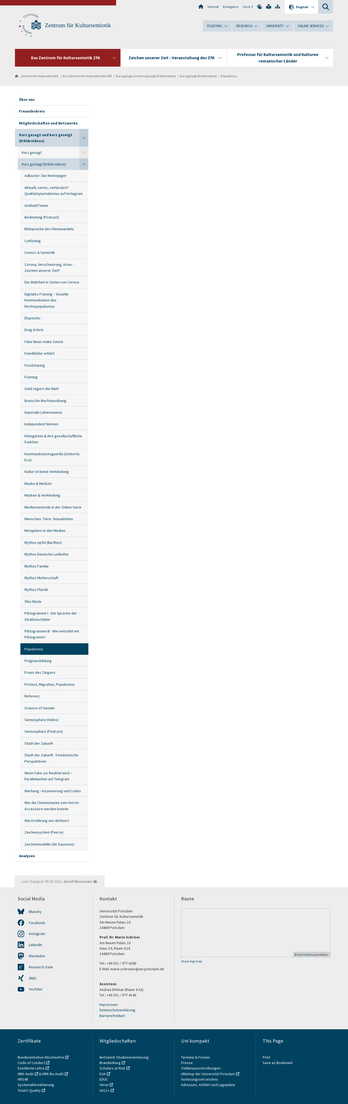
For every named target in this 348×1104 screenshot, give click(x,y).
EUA (103, 1073)
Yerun (104, 1084)
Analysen (27, 855)
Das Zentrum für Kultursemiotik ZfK (87, 76)
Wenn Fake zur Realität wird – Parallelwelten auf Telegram (48, 776)
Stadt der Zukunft (38, 743)
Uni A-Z (248, 7)
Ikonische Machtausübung (45, 400)
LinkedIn (35, 944)
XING (32, 978)
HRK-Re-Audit (53, 1073)
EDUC (104, 1079)
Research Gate (41, 967)
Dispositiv (32, 318)
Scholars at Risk (112, 1068)
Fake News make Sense (43, 341)
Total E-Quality (29, 1090)
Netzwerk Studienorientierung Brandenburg (124, 1060)
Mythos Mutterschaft (41, 577)
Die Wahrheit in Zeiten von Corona (51, 282)
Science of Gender (39, 708)
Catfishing (32, 240)
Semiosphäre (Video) (41, 719)
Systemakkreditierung (36, 1084)
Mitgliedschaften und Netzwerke (48, 123)
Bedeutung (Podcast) (41, 217)
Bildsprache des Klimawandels (49, 228)
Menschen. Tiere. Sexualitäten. (49, 518)
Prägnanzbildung (38, 660)
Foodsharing (34, 365)
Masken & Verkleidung (42, 495)
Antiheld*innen (36, 205)
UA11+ (105, 1090)
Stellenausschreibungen (200, 1068)
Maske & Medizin (38, 483)
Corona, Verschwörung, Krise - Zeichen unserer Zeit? (49, 267)
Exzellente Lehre (31, 1068)
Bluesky (35, 911)
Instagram (37, 933)
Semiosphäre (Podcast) (43, 731)
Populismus (229, 76)
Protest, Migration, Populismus (49, 684)
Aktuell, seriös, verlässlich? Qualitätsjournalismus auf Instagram (53, 190)
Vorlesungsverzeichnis (200, 1079)
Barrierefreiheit (112, 1015)
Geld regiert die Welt (41, 388)
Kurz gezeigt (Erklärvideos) (198, 76)
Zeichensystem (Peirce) (43, 832)
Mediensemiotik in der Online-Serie (53, 507)
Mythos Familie (36, 566)
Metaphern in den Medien (45, 530)
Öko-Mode (33, 601)
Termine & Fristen (195, 1057)
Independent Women (41, 424)
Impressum (109, 1004)
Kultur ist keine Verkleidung (46, 471)
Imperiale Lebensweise (43, 412)
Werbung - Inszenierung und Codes (52, 790)
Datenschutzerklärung (117, 1010)
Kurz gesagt (32, 152)
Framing (31, 377)
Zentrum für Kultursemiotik (78, 25)
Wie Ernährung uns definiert (46, 820)
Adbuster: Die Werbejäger (45, 175)
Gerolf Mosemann (78, 881)
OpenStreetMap (305, 954)
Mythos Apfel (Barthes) (43, 542)
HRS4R (23, 1079)
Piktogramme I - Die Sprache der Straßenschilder (50, 616)
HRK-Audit (26, 1073)
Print (266, 1057)
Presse (187, 1062)
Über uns (27, 99)
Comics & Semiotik (39, 252)
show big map (191, 961)
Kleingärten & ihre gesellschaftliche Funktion (53, 439)
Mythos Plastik (36, 589)
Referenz (32, 696)
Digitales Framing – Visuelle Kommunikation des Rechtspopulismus (46, 300)
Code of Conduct (31, 1062)
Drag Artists (34, 329)
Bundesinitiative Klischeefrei (41, 1057)
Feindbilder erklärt (39, 353)
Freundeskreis (32, 111)
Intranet (213, 7)
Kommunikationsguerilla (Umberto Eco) (52, 456)
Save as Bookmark (278, 1062)
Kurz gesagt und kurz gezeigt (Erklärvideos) (146, 76)
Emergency (231, 7)
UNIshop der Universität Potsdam (208, 1073)
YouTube (35, 989)
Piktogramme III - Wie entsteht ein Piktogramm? (51, 634)
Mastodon (37, 955)
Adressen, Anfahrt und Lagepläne (208, 1084)
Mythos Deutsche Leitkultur (46, 554)
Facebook (37, 922)
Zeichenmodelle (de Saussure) (49, 844)
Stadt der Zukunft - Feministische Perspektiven (51, 758)
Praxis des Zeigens (39, 672)
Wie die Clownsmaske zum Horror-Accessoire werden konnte (52, 805)
